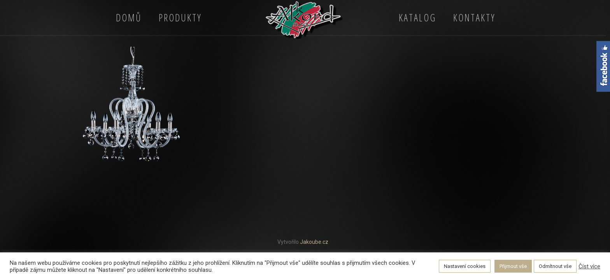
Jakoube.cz (314, 242)
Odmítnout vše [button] (555, 266)
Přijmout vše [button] (513, 266)
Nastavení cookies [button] (465, 266)
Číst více (589, 266)
